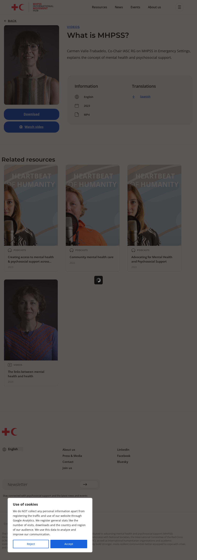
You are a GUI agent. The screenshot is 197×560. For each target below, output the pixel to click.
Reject (31, 544)
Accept (68, 544)
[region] (50, 525)
